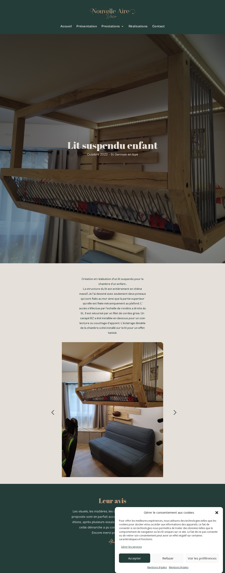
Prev (51, 409)
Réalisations (138, 26)
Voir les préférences (202, 558)
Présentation (86, 26)
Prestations (111, 26)
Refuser (168, 558)
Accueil (66, 26)
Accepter (134, 558)
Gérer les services (131, 547)
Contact (158, 26)
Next (173, 409)
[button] (217, 513)
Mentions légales (157, 567)
